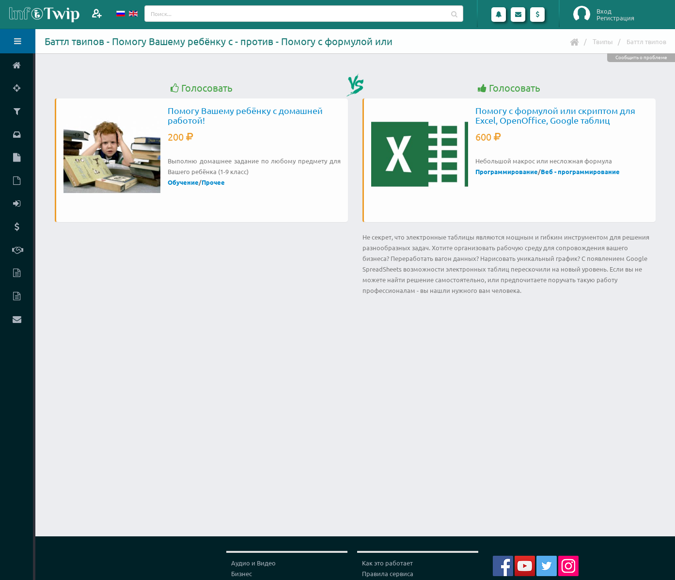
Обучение (183, 182)
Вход (604, 11)
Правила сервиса (387, 573)
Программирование (506, 171)
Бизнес (241, 573)
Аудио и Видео (253, 563)
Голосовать (202, 88)
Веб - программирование (580, 171)
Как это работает (387, 563)
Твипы (603, 41)
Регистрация (615, 18)
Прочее (213, 182)
